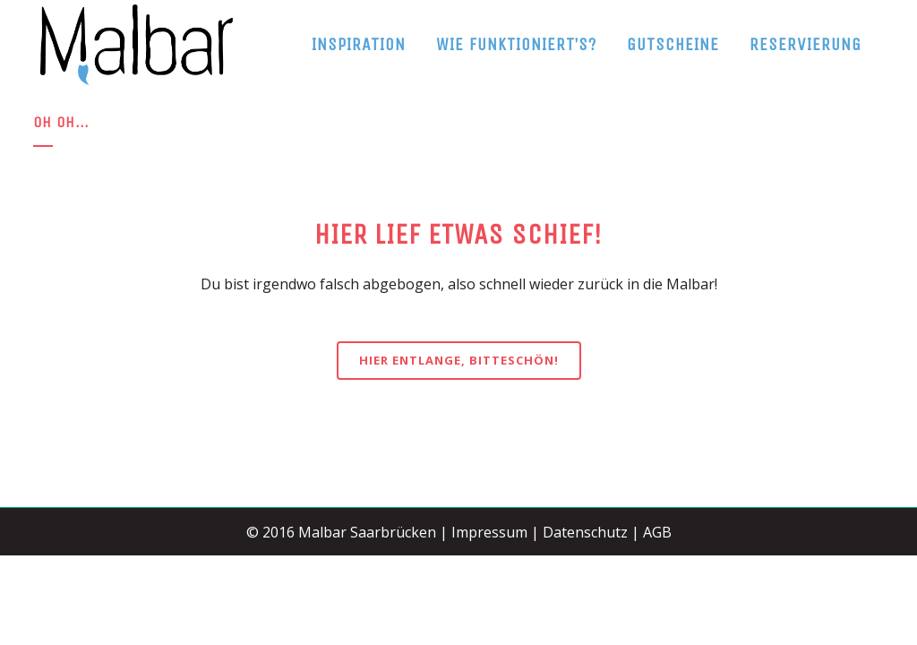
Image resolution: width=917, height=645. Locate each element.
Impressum (489, 532)
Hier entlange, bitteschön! (459, 360)
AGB (657, 532)
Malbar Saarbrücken (367, 532)
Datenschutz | (591, 532)
